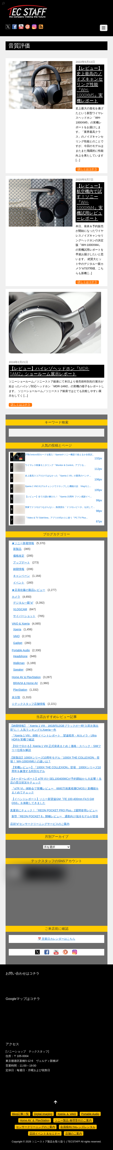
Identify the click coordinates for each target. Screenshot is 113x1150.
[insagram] (34, 26)
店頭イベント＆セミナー (44, 1133)
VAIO (16, 636)
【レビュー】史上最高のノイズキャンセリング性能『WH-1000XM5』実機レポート (90, 84)
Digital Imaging (43, 1113)
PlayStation (20, 689)
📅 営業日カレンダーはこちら (56, 938)
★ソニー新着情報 (23, 543)
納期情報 (18, 569)
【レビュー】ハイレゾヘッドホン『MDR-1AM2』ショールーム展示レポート (49, 371)
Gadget (17, 642)
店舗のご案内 (73, 1133)
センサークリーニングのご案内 (35, 1126)
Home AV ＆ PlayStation (35, 1120)
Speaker (18, 669)
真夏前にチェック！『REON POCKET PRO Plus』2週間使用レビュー (54, 810)
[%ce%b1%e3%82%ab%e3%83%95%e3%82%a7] (27, 26)
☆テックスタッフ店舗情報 (28, 703)
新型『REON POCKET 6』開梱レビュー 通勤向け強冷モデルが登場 (55, 816)
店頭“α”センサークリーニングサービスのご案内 (39, 823)
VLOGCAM (20, 609)
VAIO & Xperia (20, 623)
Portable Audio (21, 650)
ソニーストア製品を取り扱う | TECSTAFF (56, 1141)
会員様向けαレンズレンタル (77, 1126)
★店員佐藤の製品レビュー (28, 590)
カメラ (16, 596)
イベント (18, 582)
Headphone (20, 656)
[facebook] (14, 26)
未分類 (16, 697)
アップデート (21, 562)
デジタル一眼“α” (23, 602)
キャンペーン (21, 575)
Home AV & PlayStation (26, 677)
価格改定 (18, 555)
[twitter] (8, 26)
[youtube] (21, 26)
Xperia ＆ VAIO (66, 1113)
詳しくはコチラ (87, 169)
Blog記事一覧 (20, 1113)
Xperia (17, 629)
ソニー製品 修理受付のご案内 (73, 1120)
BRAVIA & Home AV (25, 683)
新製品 (17, 549)
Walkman (18, 663)
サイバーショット (24, 616)
